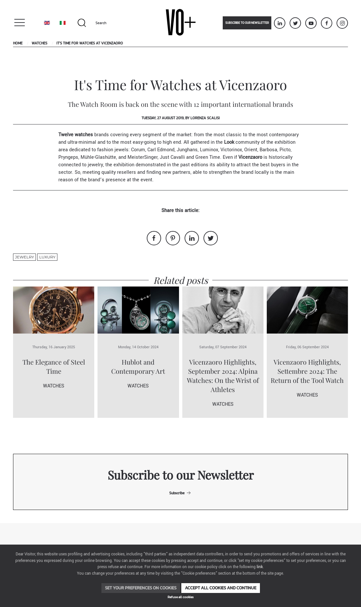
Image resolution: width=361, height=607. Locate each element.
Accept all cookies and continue (220, 588)
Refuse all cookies (181, 597)
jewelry (24, 256)
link (260, 567)
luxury (47, 256)
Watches (39, 43)
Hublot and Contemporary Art (138, 366)
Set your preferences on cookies (140, 588)
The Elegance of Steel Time (54, 366)
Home (18, 43)
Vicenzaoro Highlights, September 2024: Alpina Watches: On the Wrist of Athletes (223, 375)
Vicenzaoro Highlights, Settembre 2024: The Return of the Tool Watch (307, 371)
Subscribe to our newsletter (247, 23)
